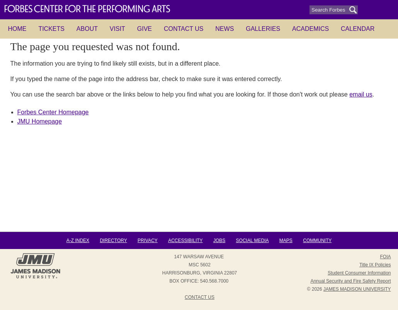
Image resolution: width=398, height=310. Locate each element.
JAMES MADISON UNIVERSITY (357, 289)
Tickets (51, 28)
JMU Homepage (39, 121)
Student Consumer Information (359, 273)
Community (317, 240)
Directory (113, 240)
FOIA (385, 256)
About (87, 28)
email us (360, 94)
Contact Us (184, 28)
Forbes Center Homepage (53, 112)
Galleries (263, 28)
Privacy (148, 240)
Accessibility (185, 240)
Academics (310, 28)
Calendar (357, 28)
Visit (117, 28)
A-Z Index (77, 240)
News (224, 28)
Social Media (252, 240)
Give (144, 28)
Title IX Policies (375, 265)
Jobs (219, 240)
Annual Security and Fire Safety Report (350, 281)
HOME (17, 28)
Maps (286, 240)
